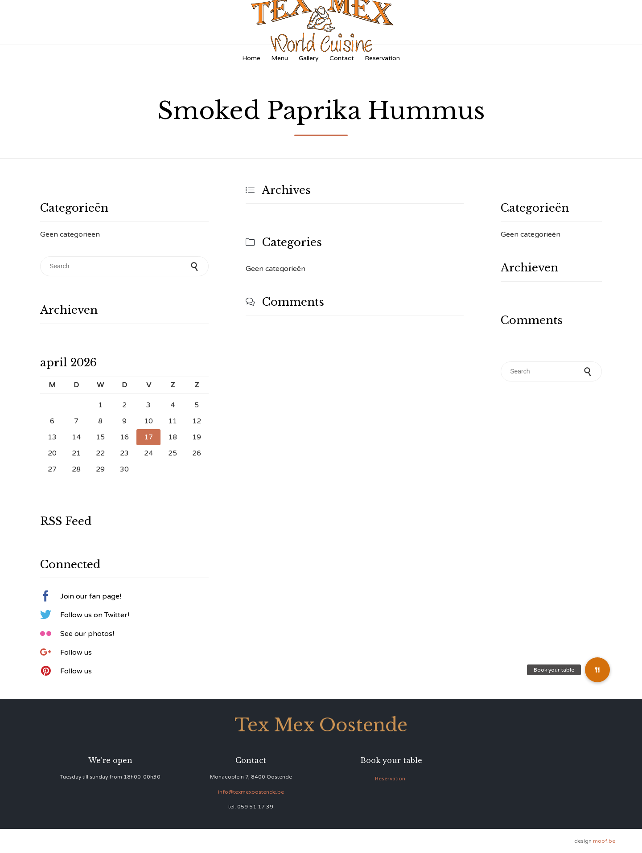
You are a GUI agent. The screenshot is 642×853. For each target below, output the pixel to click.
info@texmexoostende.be (251, 792)
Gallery (309, 58)
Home (251, 58)
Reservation (382, 58)
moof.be (604, 841)
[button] (597, 669)
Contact (341, 58)
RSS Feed (65, 521)
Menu (279, 58)
